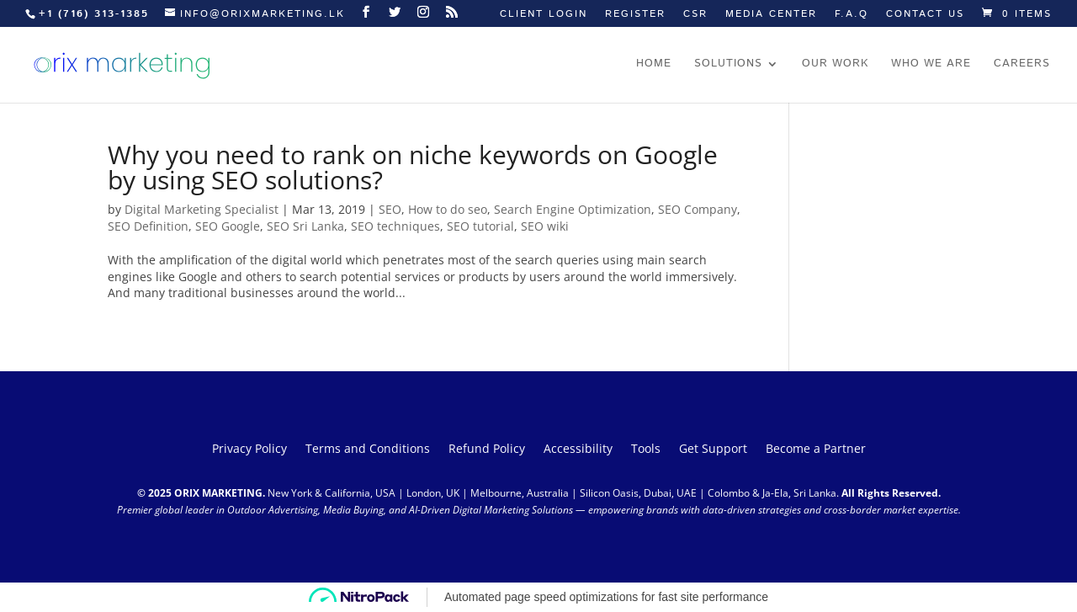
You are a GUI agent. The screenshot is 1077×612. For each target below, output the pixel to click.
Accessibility (578, 449)
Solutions (728, 65)
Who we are (931, 65)
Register (635, 15)
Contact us (925, 15)
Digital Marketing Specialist (202, 209)
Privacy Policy (249, 449)
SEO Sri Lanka (305, 226)
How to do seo (447, 209)
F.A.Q (851, 15)
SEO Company (697, 209)
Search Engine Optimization (572, 209)
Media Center (771, 15)
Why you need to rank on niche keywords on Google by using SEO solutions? (413, 167)
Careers (1022, 65)
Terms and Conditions (367, 449)
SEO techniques (395, 226)
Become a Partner (816, 449)
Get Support (713, 449)
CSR (695, 15)
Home (653, 65)
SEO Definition (148, 226)
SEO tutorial (480, 226)
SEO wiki (545, 226)
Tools (646, 449)
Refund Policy (486, 449)
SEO (390, 209)
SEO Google (227, 226)
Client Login (543, 15)
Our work (835, 65)
